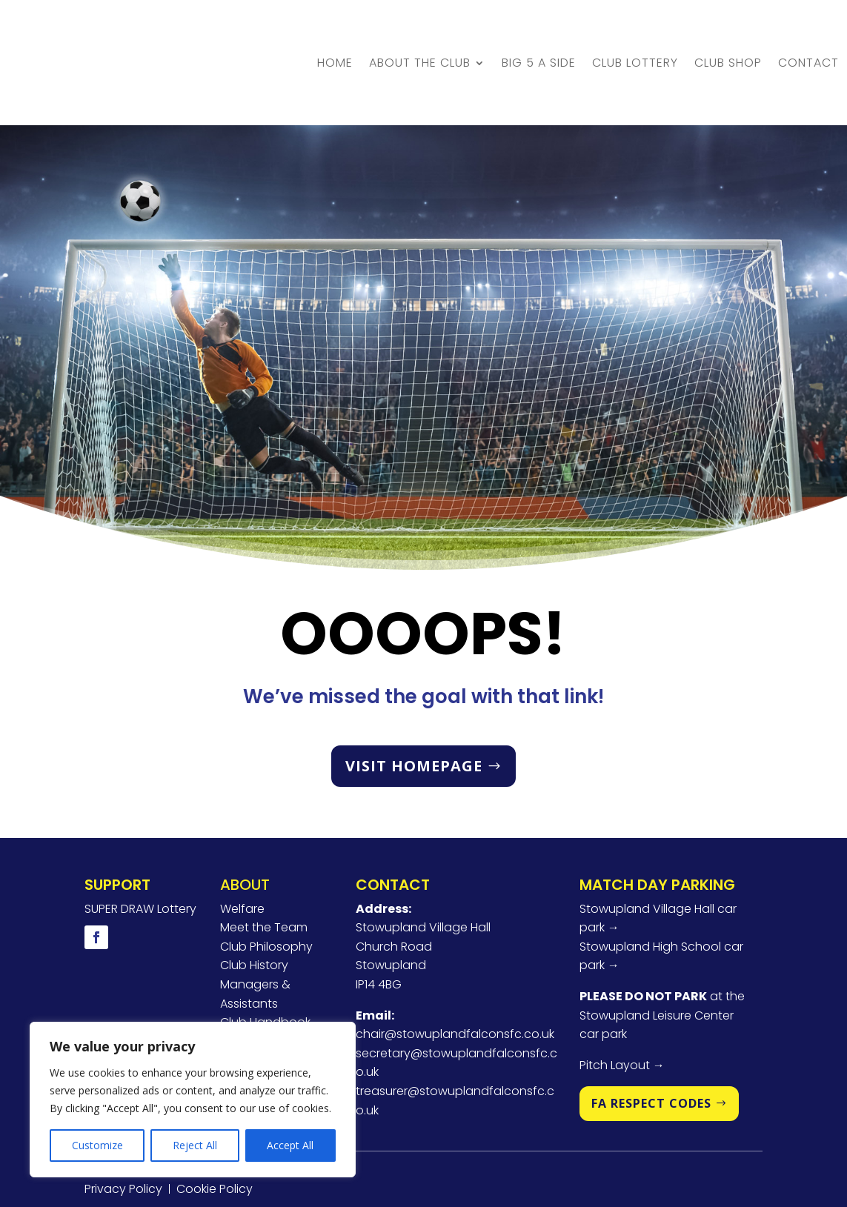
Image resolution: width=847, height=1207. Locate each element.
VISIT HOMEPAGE (413, 701)
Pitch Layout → (622, 1000)
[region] (193, 1099)
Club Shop (728, 30)
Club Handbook (265, 957)
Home (335, 30)
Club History (254, 900)
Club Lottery (635, 30)
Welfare (242, 843)
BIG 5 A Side (539, 30)
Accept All (290, 1145)
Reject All (195, 1145)
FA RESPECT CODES (651, 1039)
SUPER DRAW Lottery (140, 843)
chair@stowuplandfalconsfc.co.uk (455, 969)
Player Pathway (264, 976)
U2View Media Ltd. (467, 1159)
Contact (808, 30)
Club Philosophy (266, 882)
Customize (97, 1145)
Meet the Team (264, 862)
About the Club (420, 30)
